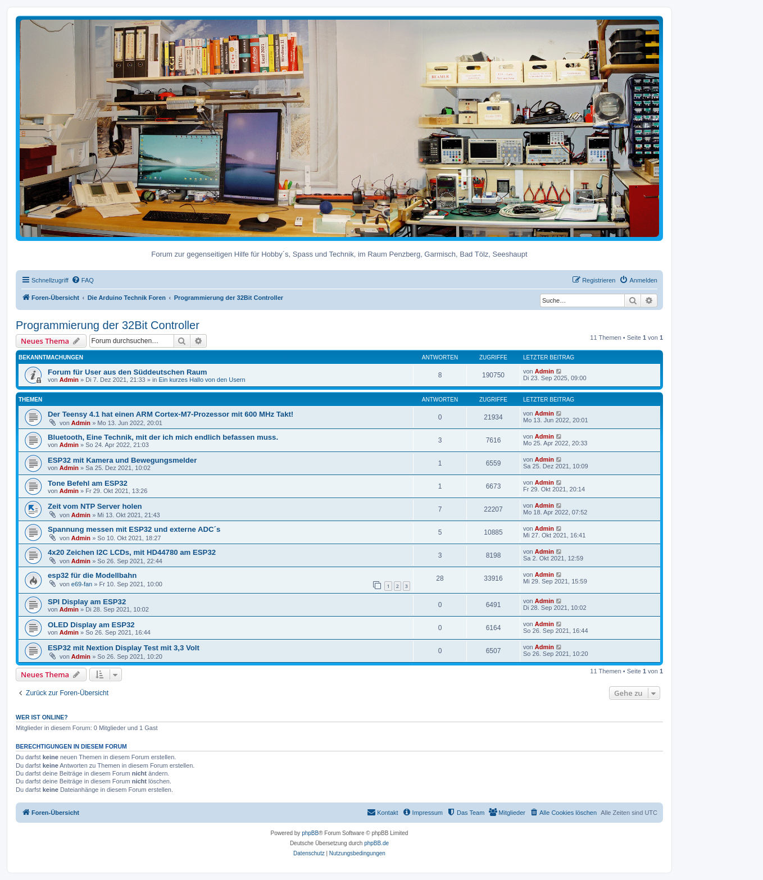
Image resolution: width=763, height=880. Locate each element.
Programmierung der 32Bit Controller (107, 325)
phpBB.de (376, 843)
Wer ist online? (42, 717)
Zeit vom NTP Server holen (95, 506)
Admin (69, 379)
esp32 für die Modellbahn (92, 575)
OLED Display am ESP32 (91, 625)
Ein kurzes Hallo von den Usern (202, 379)
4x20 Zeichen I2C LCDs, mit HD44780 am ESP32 (132, 552)
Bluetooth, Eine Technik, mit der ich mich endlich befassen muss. (163, 437)
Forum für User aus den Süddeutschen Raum (127, 372)
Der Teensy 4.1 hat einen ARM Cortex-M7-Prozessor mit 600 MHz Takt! (170, 414)
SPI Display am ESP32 (87, 602)
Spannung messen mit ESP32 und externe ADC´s (134, 529)
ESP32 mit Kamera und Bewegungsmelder (122, 460)
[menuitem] (82, 280)
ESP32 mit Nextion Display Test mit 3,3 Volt (123, 648)
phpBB (310, 833)
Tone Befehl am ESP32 (88, 483)
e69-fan (81, 584)
